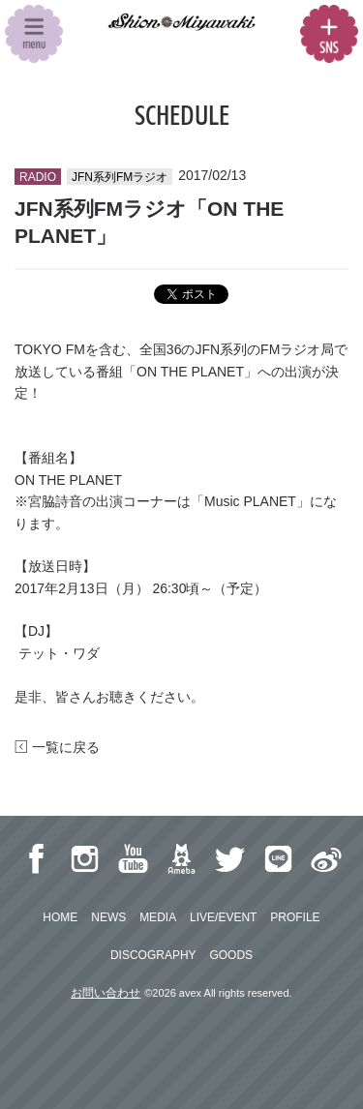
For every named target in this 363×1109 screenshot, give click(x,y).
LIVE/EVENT (223, 917)
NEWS (108, 917)
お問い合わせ (105, 993)
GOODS (231, 955)
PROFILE (294, 917)
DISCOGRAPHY (153, 955)
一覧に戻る (57, 747)
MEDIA (157, 917)
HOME (60, 917)
